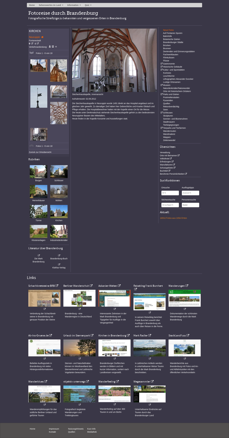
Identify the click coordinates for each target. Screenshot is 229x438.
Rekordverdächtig (171, 106)
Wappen (167, 137)
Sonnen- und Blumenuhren (175, 119)
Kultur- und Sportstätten (174, 70)
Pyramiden (168, 100)
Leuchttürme (169, 76)
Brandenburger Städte (173, 42)
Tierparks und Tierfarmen (174, 128)
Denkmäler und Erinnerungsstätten (179, 51)
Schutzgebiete (166, 168)
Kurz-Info (91, 429)
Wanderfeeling (106, 381)
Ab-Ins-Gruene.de (38, 335)
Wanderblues (36, 381)
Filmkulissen (168, 57)
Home (32, 5)
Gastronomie (169, 64)
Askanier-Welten (107, 286)
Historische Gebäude (172, 67)
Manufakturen (166, 165)
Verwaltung (165, 152)
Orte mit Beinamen (168, 155)
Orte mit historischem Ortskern (177, 91)
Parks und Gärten (171, 94)
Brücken (167, 45)
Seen (165, 109)
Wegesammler (141, 381)
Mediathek (92, 432)
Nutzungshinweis (76, 429)
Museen (166, 85)
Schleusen (167, 113)
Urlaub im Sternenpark (76, 335)
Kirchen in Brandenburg (112, 335)
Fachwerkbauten (170, 54)
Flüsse (166, 60)
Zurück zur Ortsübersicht (40, 152)
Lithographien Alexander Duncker (178, 79)
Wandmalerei (169, 134)
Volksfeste (164, 158)
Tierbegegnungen (171, 125)
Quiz (87, 5)
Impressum (54, 429)
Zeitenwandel (169, 140)
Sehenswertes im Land (50, 5)
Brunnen (167, 48)
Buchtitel (164, 171)
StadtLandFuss (177, 335)
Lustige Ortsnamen (171, 82)
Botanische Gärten (171, 39)
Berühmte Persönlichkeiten (172, 174)
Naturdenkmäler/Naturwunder (176, 88)
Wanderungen (177, 286)
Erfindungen (165, 161)
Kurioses (167, 73)
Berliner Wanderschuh (76, 286)
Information (73, 5)
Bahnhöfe (167, 36)
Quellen (166, 103)
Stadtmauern (169, 122)
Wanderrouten (169, 131)
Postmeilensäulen (171, 97)
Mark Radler (140, 335)
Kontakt (52, 432)
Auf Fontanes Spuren (172, 33)
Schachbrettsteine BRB (41, 286)
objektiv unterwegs (74, 381)
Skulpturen (168, 116)
